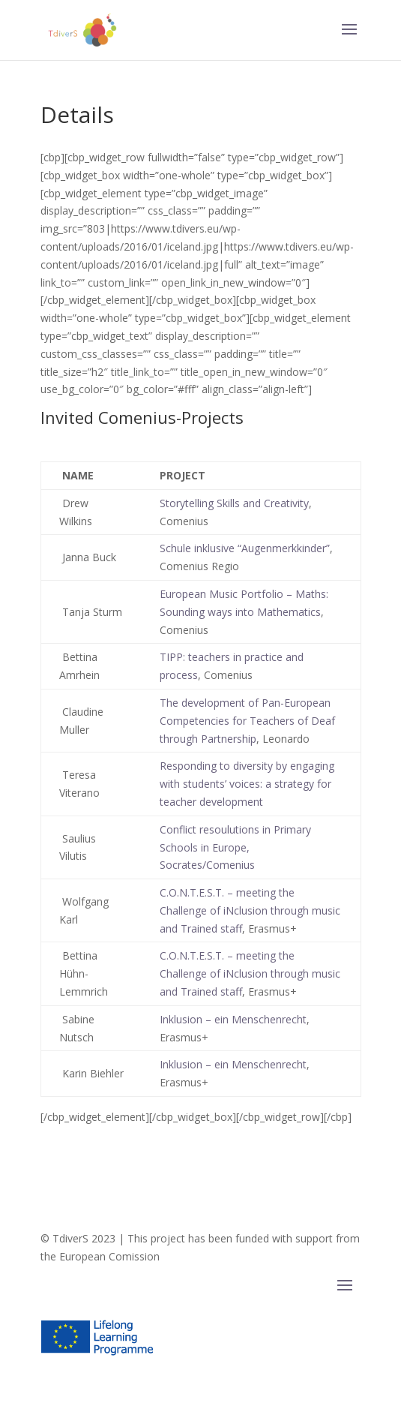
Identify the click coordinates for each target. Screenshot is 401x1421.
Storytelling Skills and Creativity (234, 503)
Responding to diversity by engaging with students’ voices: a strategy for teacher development (247, 784)
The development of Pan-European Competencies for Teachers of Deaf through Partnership (247, 720)
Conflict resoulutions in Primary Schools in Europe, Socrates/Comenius (235, 847)
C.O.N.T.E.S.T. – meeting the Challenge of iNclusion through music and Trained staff (250, 910)
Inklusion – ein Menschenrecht (233, 1019)
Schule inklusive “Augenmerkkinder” (245, 548)
